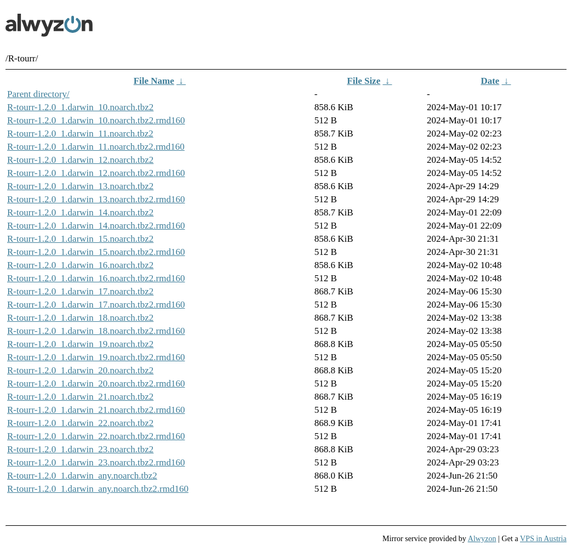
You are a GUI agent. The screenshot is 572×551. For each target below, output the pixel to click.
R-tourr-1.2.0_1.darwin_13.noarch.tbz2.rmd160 (96, 199)
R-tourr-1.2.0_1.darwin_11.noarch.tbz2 (80, 133)
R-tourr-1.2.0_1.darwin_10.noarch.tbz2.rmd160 (96, 120)
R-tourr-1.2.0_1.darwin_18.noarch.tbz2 (80, 318)
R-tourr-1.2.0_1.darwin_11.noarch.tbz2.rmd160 (96, 146)
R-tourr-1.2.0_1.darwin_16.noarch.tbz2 (80, 265)
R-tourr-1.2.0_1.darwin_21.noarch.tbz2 (80, 396)
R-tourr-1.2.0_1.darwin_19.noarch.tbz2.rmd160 (96, 357)
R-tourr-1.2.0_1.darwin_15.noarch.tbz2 (80, 239)
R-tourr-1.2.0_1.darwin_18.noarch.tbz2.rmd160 (96, 331)
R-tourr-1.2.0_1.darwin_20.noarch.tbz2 (80, 370)
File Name (154, 81)
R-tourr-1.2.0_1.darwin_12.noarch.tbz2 (80, 160)
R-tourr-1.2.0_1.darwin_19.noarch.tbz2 (80, 344)
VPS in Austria (543, 538)
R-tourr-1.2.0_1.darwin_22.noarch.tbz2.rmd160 (96, 436)
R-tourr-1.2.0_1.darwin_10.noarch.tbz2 (80, 107)
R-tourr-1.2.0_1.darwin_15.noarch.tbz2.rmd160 (96, 252)
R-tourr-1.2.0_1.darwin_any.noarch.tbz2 (82, 475)
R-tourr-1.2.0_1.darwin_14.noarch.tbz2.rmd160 (96, 225)
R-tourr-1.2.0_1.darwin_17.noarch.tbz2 (80, 291)
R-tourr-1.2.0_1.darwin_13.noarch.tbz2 (80, 186)
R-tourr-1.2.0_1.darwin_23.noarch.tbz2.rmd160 (96, 462)
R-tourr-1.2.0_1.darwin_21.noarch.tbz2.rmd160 (96, 410)
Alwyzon (482, 538)
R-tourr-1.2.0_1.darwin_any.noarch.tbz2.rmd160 (97, 489)
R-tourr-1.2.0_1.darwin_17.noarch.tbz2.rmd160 (96, 304)
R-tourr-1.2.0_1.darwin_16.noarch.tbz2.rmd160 (96, 278)
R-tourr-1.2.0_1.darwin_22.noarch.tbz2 (80, 423)
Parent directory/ (38, 94)
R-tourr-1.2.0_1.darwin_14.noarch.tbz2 (80, 212)
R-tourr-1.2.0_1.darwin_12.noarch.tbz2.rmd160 (96, 173)
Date (490, 81)
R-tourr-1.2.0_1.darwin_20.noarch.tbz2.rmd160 (96, 383)
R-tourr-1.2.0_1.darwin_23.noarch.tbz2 (80, 449)
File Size (363, 81)
